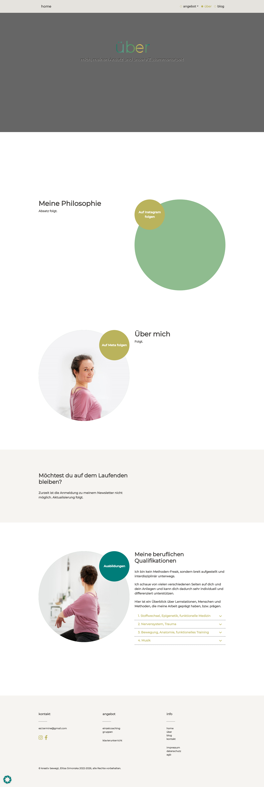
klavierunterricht (112, 740)
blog (169, 735)
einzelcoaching (111, 728)
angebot (188, 6)
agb (169, 754)
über (169, 731)
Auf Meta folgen (114, 345)
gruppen (108, 731)
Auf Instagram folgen (150, 214)
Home (46, 6)
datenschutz (174, 751)
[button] (7, 779)
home (170, 728)
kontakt (171, 739)
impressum (173, 747)
